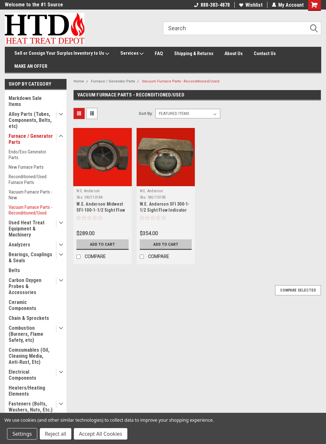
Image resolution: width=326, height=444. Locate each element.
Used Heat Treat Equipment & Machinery (27, 229)
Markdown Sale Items (25, 101)
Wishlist (251, 5)
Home (79, 81)
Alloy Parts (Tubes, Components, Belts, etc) (30, 120)
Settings (22, 433)
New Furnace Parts (26, 167)
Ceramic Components (22, 305)
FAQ (159, 53)
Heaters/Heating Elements (27, 391)
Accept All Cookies (100, 433)
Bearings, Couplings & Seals (30, 257)
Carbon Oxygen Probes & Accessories (25, 286)
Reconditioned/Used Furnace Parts (27, 179)
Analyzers (19, 245)
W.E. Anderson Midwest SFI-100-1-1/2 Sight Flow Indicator (100, 210)
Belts (14, 270)
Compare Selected (298, 290)
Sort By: (146, 113)
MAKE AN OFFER (30, 66)
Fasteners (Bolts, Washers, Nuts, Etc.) (31, 407)
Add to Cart (102, 244)
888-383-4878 (212, 5)
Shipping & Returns (193, 53)
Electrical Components (22, 375)
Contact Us (265, 53)
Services (132, 53)
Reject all (55, 433)
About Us (233, 53)
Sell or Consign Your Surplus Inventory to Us (61, 53)
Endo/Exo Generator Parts (27, 154)
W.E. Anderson (88, 191)
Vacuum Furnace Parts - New (31, 195)
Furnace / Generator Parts (31, 139)
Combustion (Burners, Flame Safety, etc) (26, 334)
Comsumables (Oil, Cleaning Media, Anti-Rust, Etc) (29, 356)
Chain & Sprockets (29, 318)
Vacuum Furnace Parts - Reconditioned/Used (31, 210)
